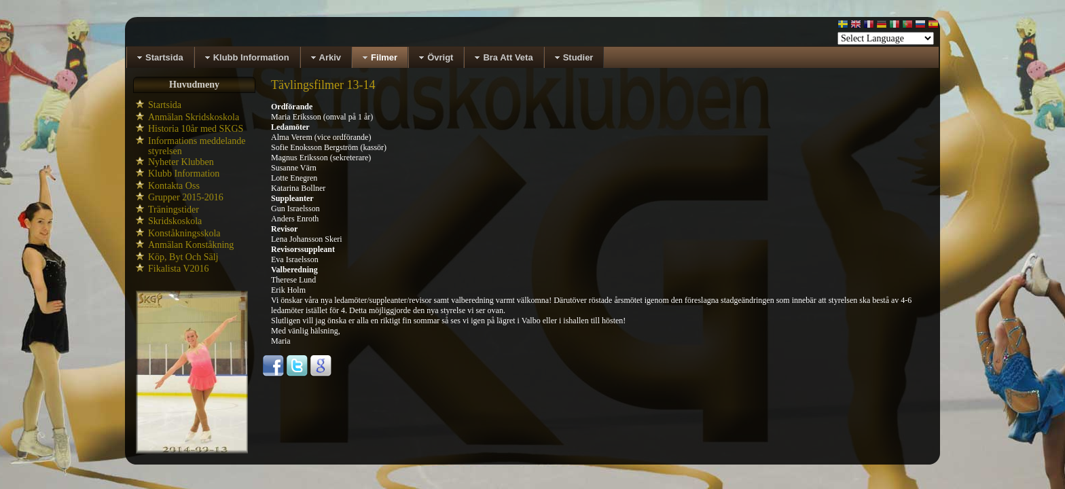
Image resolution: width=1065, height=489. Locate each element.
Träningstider (173, 209)
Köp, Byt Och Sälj (183, 257)
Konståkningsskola (184, 233)
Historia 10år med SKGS (195, 129)
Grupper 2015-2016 (185, 197)
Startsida (164, 105)
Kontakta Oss (174, 186)
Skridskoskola (175, 221)
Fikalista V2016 (178, 269)
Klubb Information (183, 173)
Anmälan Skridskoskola (193, 117)
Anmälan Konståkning (191, 245)
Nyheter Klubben (181, 162)
